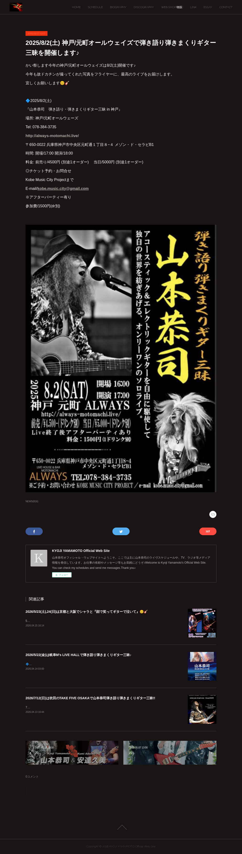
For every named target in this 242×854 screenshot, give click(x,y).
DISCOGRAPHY (144, 7)
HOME (76, 7)
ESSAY (208, 7)
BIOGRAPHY (118, 7)
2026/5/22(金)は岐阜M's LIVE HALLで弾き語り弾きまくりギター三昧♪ (79, 655)
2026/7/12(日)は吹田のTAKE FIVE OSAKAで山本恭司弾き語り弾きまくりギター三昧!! (90, 698)
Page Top (121, 827)
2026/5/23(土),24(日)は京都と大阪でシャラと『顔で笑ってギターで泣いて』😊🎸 (87, 612)
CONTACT (225, 7)
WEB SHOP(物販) (172, 7)
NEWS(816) (32, 501)
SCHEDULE (95, 7)
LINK (193, 7)
